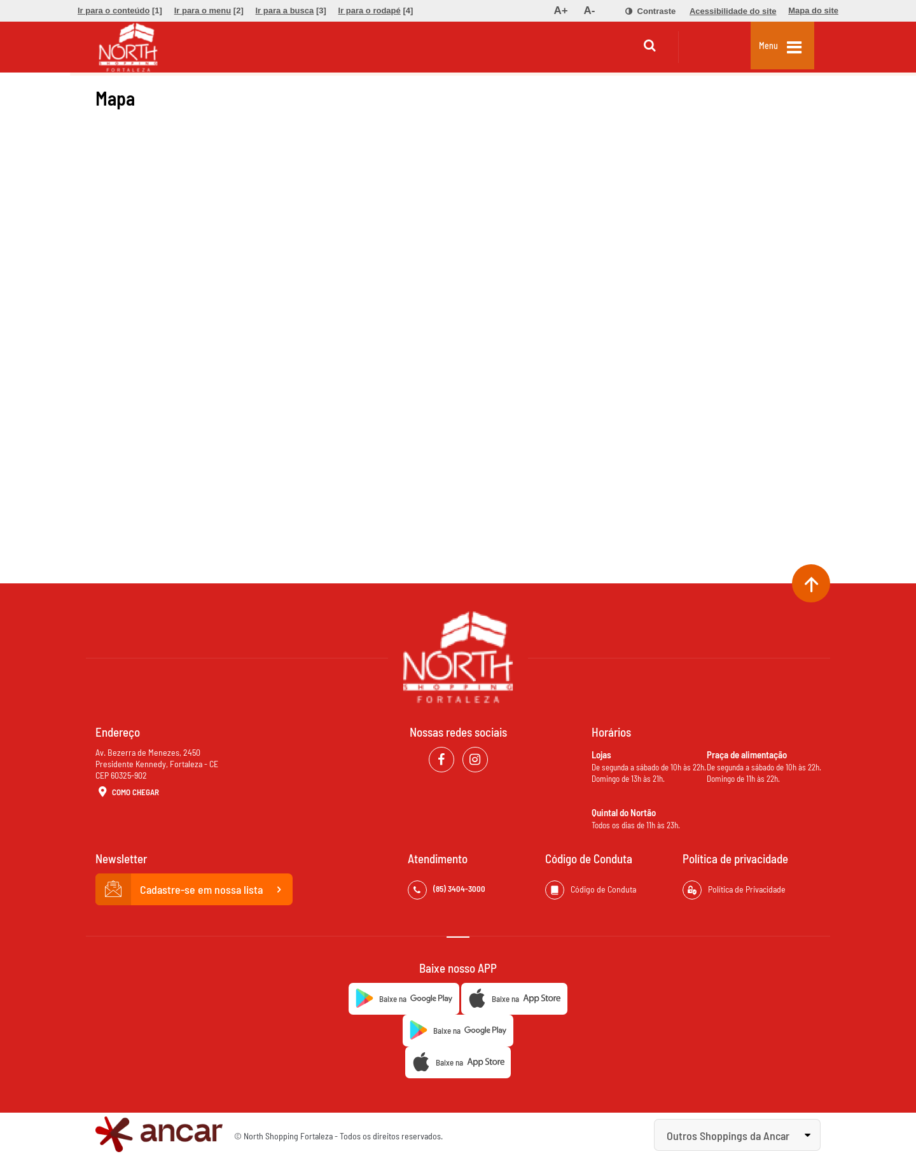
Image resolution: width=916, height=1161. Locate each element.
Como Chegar (127, 793)
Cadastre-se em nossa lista (194, 889)
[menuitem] (120, 11)
